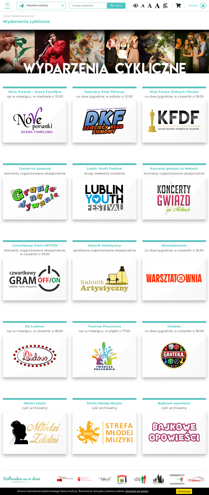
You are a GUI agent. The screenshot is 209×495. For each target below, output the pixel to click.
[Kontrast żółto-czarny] (135, 5)
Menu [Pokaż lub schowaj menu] (7, 5)
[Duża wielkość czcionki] (157, 5)
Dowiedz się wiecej (136, 491)
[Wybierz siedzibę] (41, 5)
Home (6, 16)
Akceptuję (184, 491)
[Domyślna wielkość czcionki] (143, 5)
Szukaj (116, 5)
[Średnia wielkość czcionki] (149, 5)
